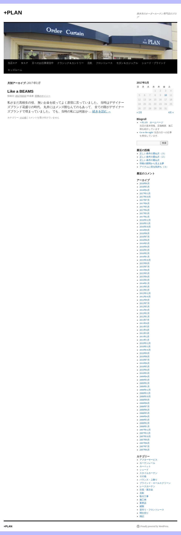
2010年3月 (145, 373)
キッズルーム (15, 70)
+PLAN (13, 12)
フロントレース (104, 63)
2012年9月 (145, 300)
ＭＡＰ (24, 63)
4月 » (171, 112)
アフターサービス (148, 459)
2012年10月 (145, 296)
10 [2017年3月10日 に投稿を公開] (165, 95)
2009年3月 (145, 380)
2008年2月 (145, 423)
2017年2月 (145, 216)
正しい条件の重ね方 (150, 160)
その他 (23, 117)
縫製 (142, 506)
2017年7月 (145, 200)
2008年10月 (145, 396)
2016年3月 (145, 250)
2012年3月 (145, 310)
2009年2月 (145, 383)
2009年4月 (145, 376)
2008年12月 (145, 390)
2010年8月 (145, 356)
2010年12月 (145, 343)
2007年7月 (145, 446)
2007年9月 (145, 439)
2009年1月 (145, 386)
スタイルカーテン (148, 473)
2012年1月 (145, 316)
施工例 (143, 499)
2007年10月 (145, 436)
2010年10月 (145, 350)
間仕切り (144, 513)
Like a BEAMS (20, 91)
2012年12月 (145, 293)
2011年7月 (145, 320)
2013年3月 (145, 290)
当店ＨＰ (12, 63)
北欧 (89, 63)
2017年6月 (145, 203)
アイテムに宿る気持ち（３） (154, 167)
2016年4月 (145, 246)
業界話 (143, 503)
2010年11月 (145, 346)
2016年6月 (145, 240)
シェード (144, 469)
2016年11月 (145, 223)
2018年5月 (145, 186)
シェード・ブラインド (154, 63)
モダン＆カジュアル (127, 63)
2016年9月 (145, 230)
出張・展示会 (146, 489)
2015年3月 (145, 280)
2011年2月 (145, 336)
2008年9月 (145, 400)
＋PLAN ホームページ (151, 122)
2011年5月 (145, 326)
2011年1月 (145, 340)
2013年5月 (145, 286)
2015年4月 (145, 276)
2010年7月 (145, 360)
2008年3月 (145, 419)
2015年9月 (145, 263)
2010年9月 (145, 353)
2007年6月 (145, 449)
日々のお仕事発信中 (43, 63)
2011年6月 (145, 323)
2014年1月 (145, 283)
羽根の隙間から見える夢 (152, 163)
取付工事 (144, 496)
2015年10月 (145, 260)
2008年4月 (145, 416)
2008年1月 (145, 426)
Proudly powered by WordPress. (154, 526)
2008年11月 (145, 393)
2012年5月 (145, 306)
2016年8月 (145, 233)
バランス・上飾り (148, 479)
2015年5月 (145, 273)
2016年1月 (145, 256)
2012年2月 (145, 313)
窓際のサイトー (42, 96)
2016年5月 (145, 243)
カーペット (145, 466)
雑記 (142, 516)
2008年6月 (145, 410)
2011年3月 (145, 333)
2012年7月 (145, 303)
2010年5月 (145, 366)
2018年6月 (145, 183)
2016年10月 (145, 226)
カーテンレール (147, 463)
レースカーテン (147, 486)
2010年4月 (145, 370)
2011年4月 (145, 330)
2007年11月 (145, 433)
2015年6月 (145, 270)
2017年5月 (145, 206)
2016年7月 (145, 236)
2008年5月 (145, 413)
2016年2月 (145, 253)
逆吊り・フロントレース (152, 509)
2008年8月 (145, 403)
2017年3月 (145, 213)
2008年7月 (145, 406)
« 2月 (139, 112)
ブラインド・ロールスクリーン (155, 483)
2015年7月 (145, 266)
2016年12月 (145, 220)
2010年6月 (145, 363)
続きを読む (101, 111)
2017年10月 (145, 196)
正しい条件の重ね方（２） (153, 157)
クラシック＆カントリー (70, 63)
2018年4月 (145, 190)
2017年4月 (145, 210)
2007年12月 (145, 429)
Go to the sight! (146, 132)
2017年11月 (145, 193)
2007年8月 (145, 443)
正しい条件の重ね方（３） (153, 153)
